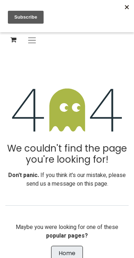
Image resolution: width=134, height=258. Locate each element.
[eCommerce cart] (13, 40)
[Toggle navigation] (32, 40)
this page (95, 184)
